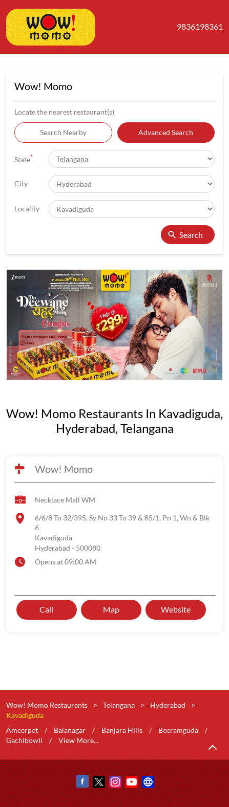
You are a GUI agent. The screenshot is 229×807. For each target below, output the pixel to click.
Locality (26, 208)
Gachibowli (24, 740)
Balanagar (70, 730)
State (23, 158)
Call (46, 610)
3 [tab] (130, 368)
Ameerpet (22, 730)
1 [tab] (99, 368)
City (21, 183)
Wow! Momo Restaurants (47, 705)
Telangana (119, 705)
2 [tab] (115, 368)
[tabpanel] (114, 325)
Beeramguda (178, 730)
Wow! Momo (64, 469)
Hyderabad (167, 705)
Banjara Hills (121, 730)
